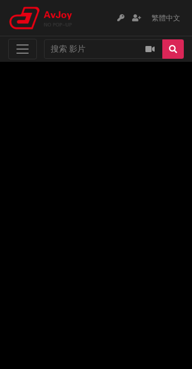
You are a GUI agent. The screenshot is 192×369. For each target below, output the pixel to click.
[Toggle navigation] (22, 49)
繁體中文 (166, 18)
